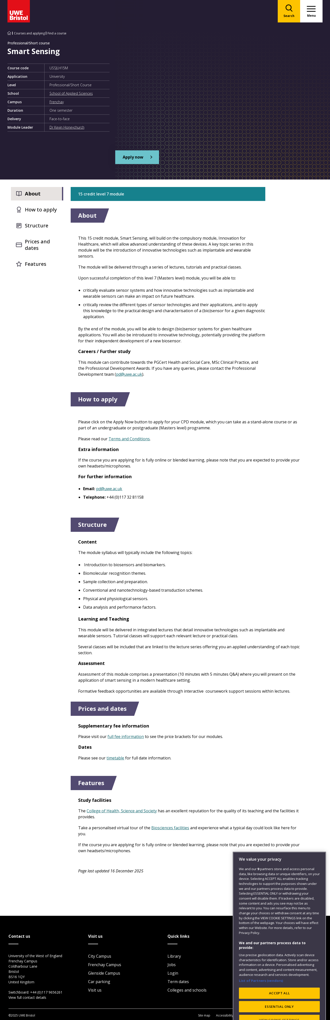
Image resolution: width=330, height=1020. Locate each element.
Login (172, 973)
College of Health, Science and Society (122, 811)
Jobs (171, 964)
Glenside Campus (104, 973)
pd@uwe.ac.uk (129, 374)
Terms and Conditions (129, 439)
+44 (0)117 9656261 (46, 992)
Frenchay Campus (104, 964)
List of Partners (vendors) (261, 996)
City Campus (99, 956)
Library (174, 956)
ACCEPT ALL (279, 1008)
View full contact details (27, 997)
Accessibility (224, 1015)
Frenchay (57, 101)
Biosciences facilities (170, 828)
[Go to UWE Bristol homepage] (9, 33)
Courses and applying (29, 33)
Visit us (95, 990)
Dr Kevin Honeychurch (67, 127)
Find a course (57, 33)
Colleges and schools (187, 990)
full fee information (126, 736)
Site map (204, 1015)
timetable (115, 758)
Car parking (99, 981)
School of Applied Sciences (71, 93)
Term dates (178, 981)
